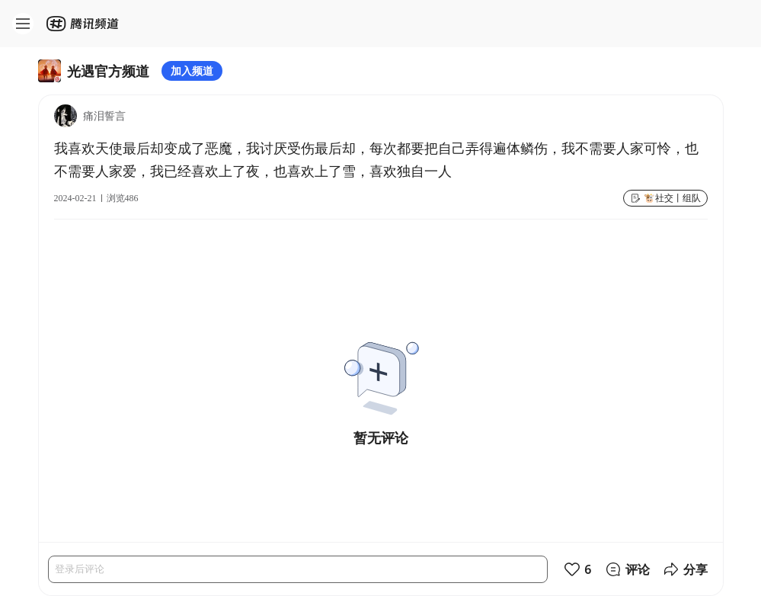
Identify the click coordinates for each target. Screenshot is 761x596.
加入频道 (192, 70)
